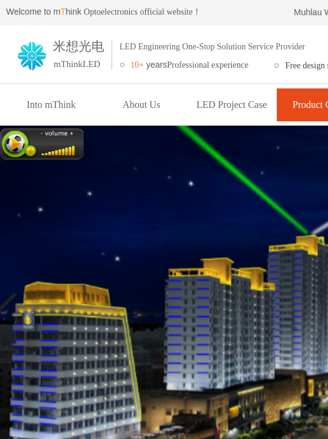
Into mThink (51, 104)
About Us (141, 104)
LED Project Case (231, 104)
